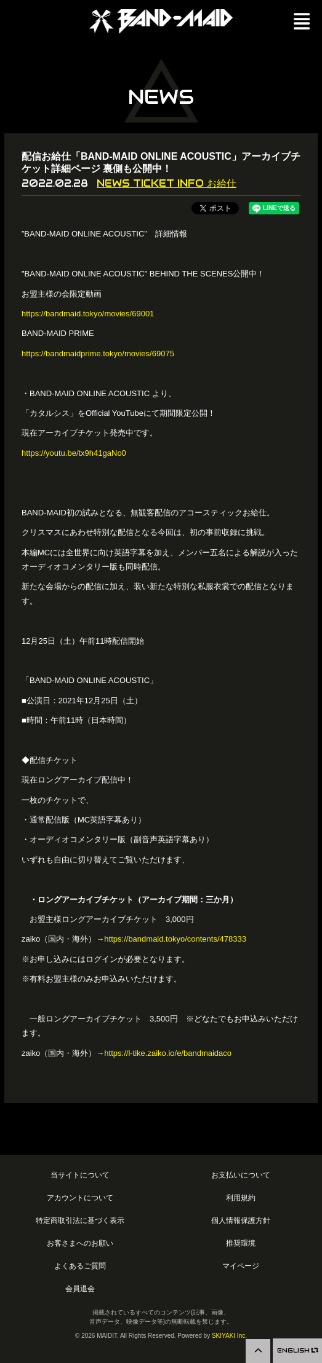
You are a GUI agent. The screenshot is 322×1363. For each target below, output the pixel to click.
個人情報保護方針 (240, 1220)
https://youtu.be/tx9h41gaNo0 (74, 453)
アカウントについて (80, 1197)
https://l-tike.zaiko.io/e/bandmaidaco (167, 1053)
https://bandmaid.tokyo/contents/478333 (175, 938)
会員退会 (80, 1288)
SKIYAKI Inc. (229, 1335)
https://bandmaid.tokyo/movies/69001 (88, 313)
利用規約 (241, 1197)
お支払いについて (240, 1174)
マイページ (240, 1265)
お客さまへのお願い (80, 1243)
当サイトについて (80, 1174)
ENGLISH (297, 1350)
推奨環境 (241, 1243)
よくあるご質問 (80, 1265)
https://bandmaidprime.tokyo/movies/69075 (98, 353)
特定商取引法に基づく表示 (80, 1220)
